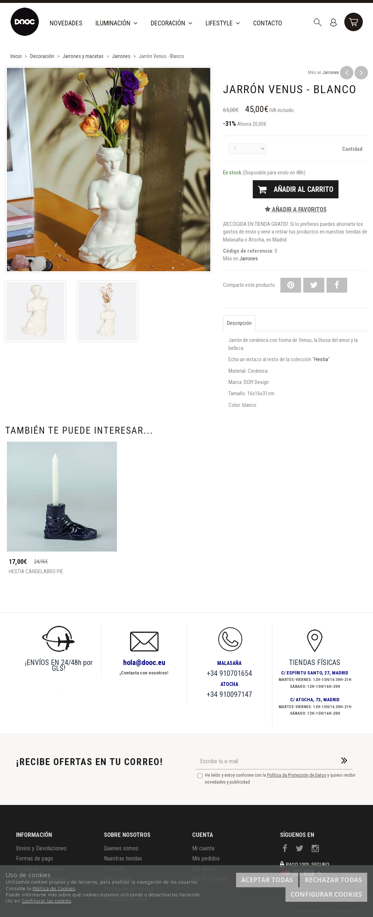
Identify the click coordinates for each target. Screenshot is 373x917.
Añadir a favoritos (296, 209)
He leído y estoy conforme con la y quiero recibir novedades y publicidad (277, 778)
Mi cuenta (203, 848)
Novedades (66, 23)
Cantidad (352, 149)
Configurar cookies (326, 894)
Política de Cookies (54, 888)
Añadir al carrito (295, 189)
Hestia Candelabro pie (36, 572)
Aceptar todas (267, 880)
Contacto (267, 23)
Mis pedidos (206, 858)
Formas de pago (34, 858)
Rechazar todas (333, 880)
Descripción (239, 323)
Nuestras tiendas (123, 858)
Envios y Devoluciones (41, 848)
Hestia (321, 359)
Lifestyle (223, 23)
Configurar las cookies (46, 901)
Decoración (171, 23)
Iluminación (117, 23)
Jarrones (331, 72)
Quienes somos (121, 848)
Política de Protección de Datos (296, 775)
